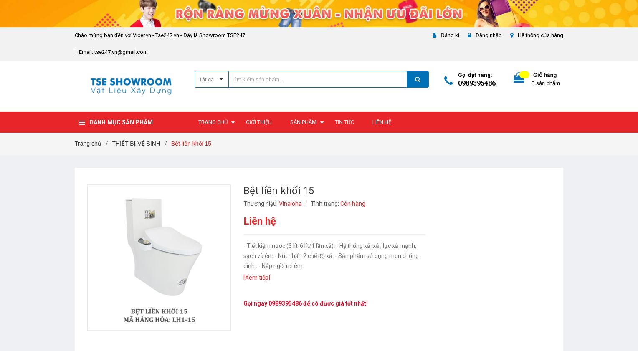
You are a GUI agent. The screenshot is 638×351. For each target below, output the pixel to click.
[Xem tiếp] (256, 277)
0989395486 (477, 83)
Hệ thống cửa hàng (540, 35)
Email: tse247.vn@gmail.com (113, 52)
